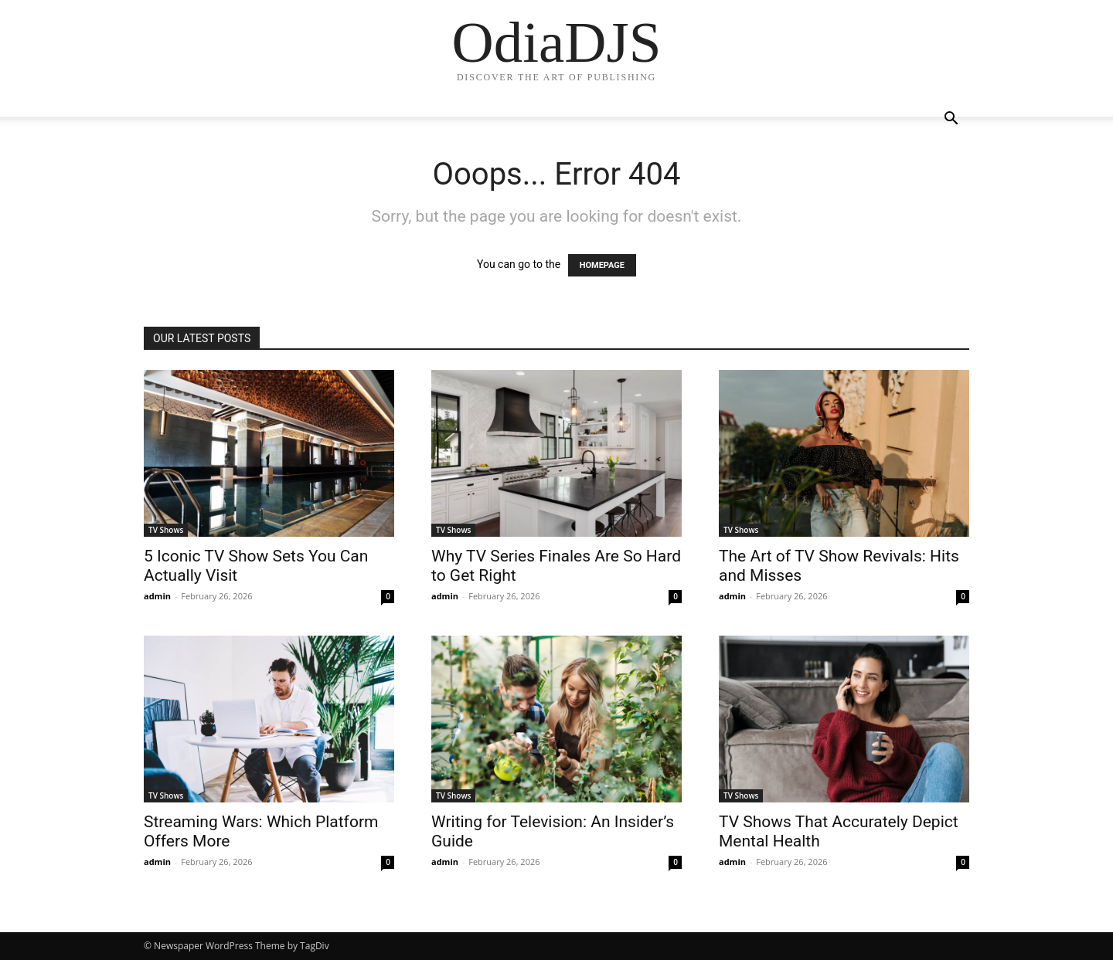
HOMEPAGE (602, 265)
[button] (950, 120)
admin (157, 596)
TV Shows (165, 529)
